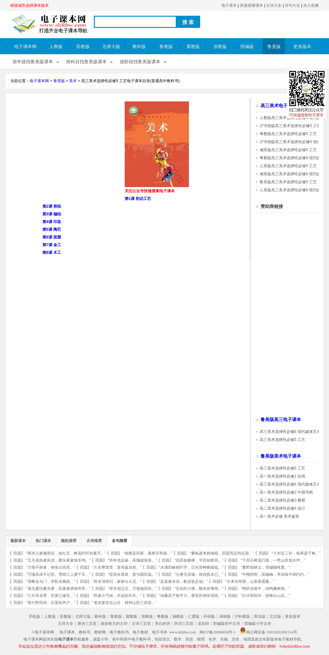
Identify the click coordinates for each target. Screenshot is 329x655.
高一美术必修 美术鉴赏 (279, 516)
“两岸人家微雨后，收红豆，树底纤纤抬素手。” (66, 553)
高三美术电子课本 (279, 105)
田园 (17, 553)
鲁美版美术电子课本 (281, 456)
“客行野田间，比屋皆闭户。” (50, 602)
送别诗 (203, 623)
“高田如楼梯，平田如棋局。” (198, 560)
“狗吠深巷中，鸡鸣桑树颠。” (265, 588)
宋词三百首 (183, 623)
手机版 (34, 616)
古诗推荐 (94, 541)
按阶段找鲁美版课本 (140, 61)
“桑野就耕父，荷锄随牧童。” (265, 567)
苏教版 (83, 46)
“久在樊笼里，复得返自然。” (117, 567)
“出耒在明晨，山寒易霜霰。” (250, 581)
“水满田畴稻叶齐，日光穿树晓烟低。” (191, 567)
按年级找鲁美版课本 (33, 61)
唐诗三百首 (87, 623)
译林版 (225, 616)
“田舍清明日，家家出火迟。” (117, 581)
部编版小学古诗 (257, 623)
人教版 (56, 46)
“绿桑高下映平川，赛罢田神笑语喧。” (191, 595)
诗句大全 (292, 5)
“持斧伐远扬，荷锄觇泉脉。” (132, 560)
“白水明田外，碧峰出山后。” (265, 595)
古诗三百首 (141, 623)
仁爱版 (194, 616)
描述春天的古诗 (114, 623)
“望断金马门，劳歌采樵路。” (50, 581)
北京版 (275, 616)
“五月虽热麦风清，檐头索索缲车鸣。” (58, 560)
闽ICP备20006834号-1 (218, 632)
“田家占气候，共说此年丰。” (117, 595)
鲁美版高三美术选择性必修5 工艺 (288, 182)
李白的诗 (162, 623)
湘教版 (178, 616)
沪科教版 (242, 616)
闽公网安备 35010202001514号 (268, 632)
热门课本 (43, 541)
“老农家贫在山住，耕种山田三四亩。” (125, 602)
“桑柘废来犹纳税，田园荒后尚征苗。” (222, 553)
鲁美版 (274, 46)
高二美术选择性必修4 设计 (282, 508)
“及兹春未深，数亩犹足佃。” (183, 581)
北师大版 (111, 46)
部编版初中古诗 (226, 623)
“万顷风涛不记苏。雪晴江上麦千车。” (58, 574)
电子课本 (229, 5)
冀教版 (193, 46)
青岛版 (259, 616)
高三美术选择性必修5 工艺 (282, 439)
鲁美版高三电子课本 (281, 419)
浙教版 (220, 46)
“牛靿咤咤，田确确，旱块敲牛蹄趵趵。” (275, 574)
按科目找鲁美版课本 (86, 61)
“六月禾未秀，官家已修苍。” (50, 595)
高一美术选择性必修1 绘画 (282, 476)
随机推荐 (68, 541)
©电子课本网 (43, 632)
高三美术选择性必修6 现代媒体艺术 (290, 431)
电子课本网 (25, 46)
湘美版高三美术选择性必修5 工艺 (288, 150)
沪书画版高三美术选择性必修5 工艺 (290, 126)
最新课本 (18, 541)
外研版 (209, 616)
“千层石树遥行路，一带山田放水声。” (273, 560)
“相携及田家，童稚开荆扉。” (147, 553)
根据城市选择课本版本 (29, 5)
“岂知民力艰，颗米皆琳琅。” (198, 588)
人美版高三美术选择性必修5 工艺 (288, 166)
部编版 (247, 46)
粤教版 (162, 616)
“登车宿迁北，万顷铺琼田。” (132, 588)
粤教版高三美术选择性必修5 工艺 (288, 134)
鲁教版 (166, 46)
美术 (73, 81)
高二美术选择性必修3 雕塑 (282, 500)
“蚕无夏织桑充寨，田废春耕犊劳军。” (58, 588)
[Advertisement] (64, 146)
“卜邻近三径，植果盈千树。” (296, 553)
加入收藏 (311, 5)
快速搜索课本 (251, 5)
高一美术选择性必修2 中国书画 (286, 492)
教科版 (139, 46)
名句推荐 (119, 541)
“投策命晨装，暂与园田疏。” (132, 574)
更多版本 (302, 46)
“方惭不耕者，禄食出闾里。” (50, 567)
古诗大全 (273, 5)
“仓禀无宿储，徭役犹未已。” (198, 574)
